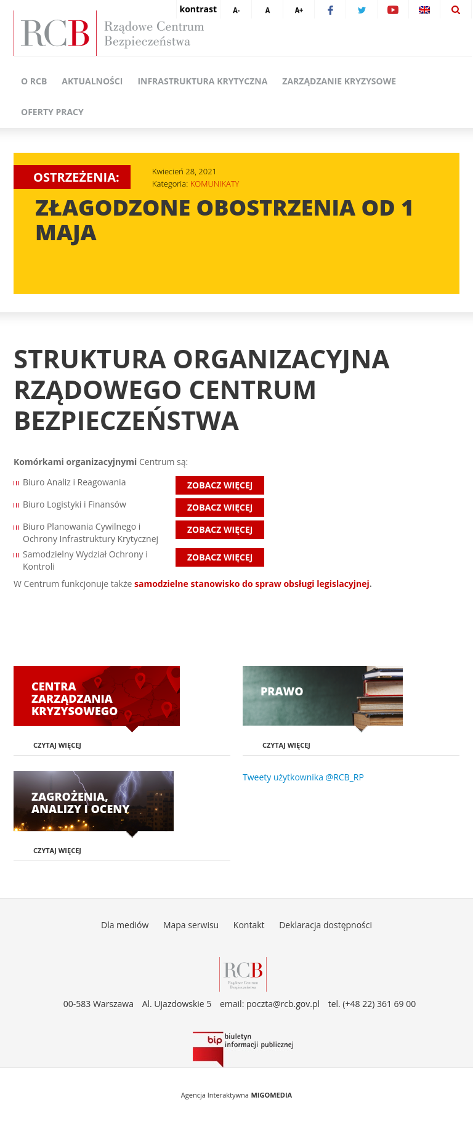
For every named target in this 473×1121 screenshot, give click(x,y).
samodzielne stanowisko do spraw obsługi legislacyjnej (252, 583)
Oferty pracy (52, 112)
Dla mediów (124, 925)
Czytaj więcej (57, 745)
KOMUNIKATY (215, 183)
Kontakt (249, 925)
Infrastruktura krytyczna (202, 81)
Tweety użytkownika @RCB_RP (303, 777)
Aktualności (92, 81)
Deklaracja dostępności (325, 925)
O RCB (34, 81)
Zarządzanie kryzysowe (339, 81)
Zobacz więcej (220, 485)
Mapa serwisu (191, 925)
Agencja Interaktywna (215, 1094)
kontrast (198, 9)
